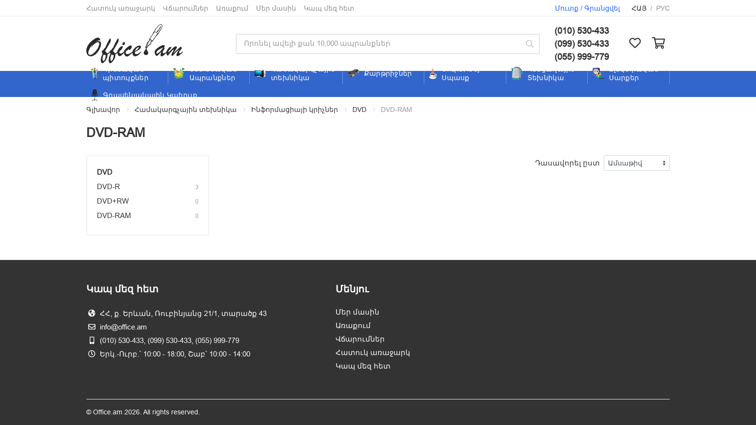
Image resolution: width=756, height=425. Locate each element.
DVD (359, 109)
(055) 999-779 (581, 57)
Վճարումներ (185, 8)
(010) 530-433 (581, 31)
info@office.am (123, 327)
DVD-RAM (114, 215)
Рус (663, 8)
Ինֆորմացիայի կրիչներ (294, 109)
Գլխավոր (103, 109)
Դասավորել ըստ (567, 163)
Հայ (639, 8)
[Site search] (378, 44)
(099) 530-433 (581, 44)
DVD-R (108, 186)
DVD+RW (113, 201)
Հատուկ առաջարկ (120, 8)
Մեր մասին (276, 8)
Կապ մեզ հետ (329, 8)
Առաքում (232, 8)
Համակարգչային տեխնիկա (186, 109)
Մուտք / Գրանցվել (587, 8)
